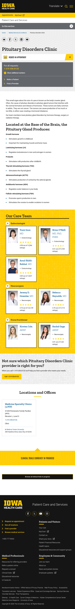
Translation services (9, 591)
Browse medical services (14, 532)
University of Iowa (27, 600)
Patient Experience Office (25, 591)
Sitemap (5, 598)
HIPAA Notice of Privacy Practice (32, 588)
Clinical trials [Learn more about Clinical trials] (7, 573)
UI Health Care (14, 598)
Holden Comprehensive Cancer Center (53, 598)
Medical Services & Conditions (18, 33)
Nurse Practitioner (19, 320)
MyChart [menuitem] (18, 15)
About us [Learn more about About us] (42, 565)
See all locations (11, 525)
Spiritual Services (63, 591)
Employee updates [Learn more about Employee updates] (46, 573)
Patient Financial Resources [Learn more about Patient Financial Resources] (49, 542)
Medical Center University (15, 429)
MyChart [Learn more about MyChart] (42, 531)
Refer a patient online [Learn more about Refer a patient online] (10, 565)
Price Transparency (22, 594)
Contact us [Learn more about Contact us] (43, 535)
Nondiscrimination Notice (10, 588)
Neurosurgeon (17, 286)
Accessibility (63, 588)
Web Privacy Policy (51, 588)
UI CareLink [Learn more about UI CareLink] (6, 580)
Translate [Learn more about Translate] (54, 6)
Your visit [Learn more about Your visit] (42, 528)
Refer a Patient (13, 79)
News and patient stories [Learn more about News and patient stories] (48, 569)
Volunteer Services (8, 594)
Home (4, 33)
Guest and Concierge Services (45, 591)
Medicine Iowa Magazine (10, 600)
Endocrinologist (18, 223)
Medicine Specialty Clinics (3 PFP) (18, 405)
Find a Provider (13, 84)
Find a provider (11, 529)
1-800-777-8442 (8, 539)
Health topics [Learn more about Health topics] (44, 546)
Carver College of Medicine (29, 598)
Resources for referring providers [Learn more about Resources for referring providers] (14, 562)
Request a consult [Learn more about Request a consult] (9, 569)
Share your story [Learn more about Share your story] (45, 539)
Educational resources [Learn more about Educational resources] (10, 576)
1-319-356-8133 (11, 69)
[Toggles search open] (67, 6)
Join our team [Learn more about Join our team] (44, 562)
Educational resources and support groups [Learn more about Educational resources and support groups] (55, 550)
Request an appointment (14, 521)
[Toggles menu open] (71, 6)
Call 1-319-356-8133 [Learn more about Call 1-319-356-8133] (12, 376)
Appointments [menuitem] (7, 15)
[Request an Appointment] (37, 57)
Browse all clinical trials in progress (37, 477)
